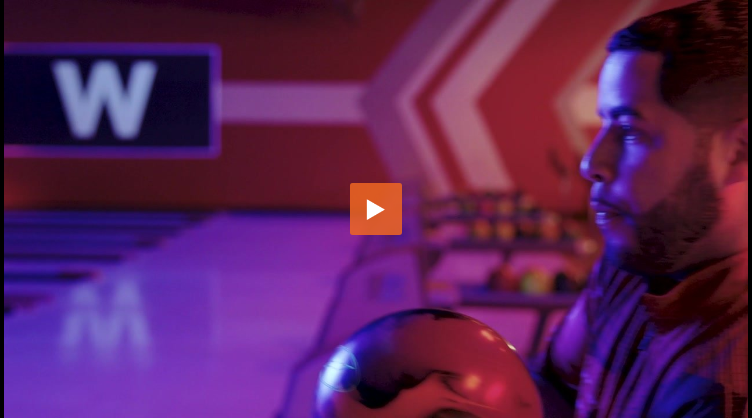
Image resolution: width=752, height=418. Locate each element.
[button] (376, 209)
